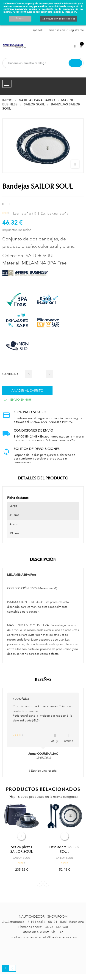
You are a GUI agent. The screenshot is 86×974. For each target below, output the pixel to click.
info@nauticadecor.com (59, 937)
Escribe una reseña (54, 213)
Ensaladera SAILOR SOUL (64, 849)
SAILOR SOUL (21, 857)
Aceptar (20, 18)
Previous (39, 883)
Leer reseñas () (24, 213)
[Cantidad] (39, 374)
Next (46, 883)
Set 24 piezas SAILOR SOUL (21, 849)
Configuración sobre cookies (58, 18)
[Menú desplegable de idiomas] (37, 30)
